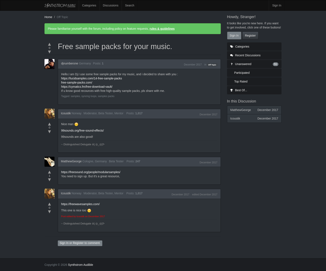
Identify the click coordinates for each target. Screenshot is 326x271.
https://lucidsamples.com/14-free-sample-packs (91, 78)
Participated (242, 72)
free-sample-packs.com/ (76, 82)
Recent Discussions (245, 55)
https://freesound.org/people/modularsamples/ (90, 172)
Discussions (111, 5)
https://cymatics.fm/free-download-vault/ (86, 86)
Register (78, 243)
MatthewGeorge (71, 161)
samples (75, 96)
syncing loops (88, 96)
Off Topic (212, 65)
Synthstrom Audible (60, 5)
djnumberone (69, 63)
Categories (89, 5)
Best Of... (238, 90)
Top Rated (241, 81)
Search (129, 5)
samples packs (106, 96)
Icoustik (66, 113)
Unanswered (254, 64)
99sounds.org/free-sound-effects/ (82, 130)
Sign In (276, 5)
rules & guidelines (162, 28)
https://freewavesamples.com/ (80, 204)
